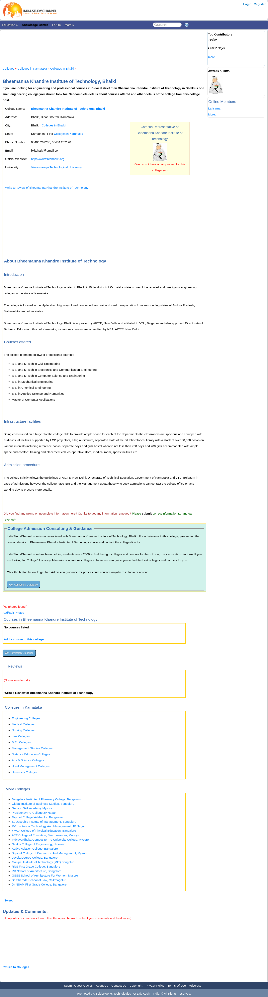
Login (247, 4)
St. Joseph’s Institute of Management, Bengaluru (44, 821)
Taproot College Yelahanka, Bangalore (37, 817)
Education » (10, 25)
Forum (56, 25)
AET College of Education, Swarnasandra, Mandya (45, 835)
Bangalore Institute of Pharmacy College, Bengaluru (46, 799)
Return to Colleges (16, 967)
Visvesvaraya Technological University (56, 167)
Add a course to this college (24, 639)
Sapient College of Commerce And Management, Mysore (49, 853)
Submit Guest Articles (78, 985)
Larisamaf (214, 108)
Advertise (195, 985)
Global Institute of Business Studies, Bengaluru (43, 803)
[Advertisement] (104, 45)
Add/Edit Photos (13, 612)
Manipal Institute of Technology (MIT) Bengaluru (43, 862)
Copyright (136, 985)
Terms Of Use (177, 985)
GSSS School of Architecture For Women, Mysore (45, 875)
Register (260, 4)
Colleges (8, 68)
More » (69, 25)
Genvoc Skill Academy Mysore (32, 808)
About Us (102, 985)
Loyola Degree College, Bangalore (34, 857)
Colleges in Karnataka (32, 68)
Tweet (9, 900)
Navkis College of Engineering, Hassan (38, 844)
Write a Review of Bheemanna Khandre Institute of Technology (46, 187)
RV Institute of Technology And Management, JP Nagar (48, 826)
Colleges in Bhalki (62, 68)
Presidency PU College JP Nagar (34, 812)
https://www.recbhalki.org (47, 159)
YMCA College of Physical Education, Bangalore (44, 830)
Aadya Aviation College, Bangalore (35, 848)
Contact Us (118, 985)
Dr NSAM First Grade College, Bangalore (39, 884)
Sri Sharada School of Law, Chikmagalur (38, 880)
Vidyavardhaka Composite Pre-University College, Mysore (50, 839)
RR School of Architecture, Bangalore (36, 871)
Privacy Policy (155, 985)
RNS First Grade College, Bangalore (36, 866)
